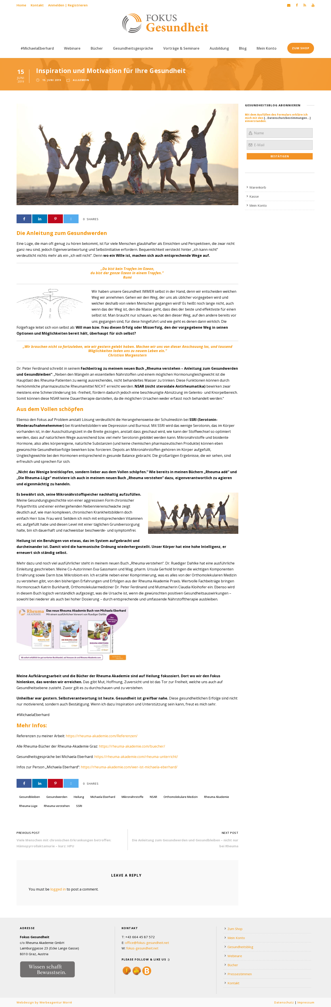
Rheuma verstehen (57, 806)
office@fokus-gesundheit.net (147, 942)
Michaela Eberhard (102, 797)
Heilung (79, 797)
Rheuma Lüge (28, 806)
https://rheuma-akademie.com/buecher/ (132, 746)
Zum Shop (300, 48)
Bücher (97, 48)
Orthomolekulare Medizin (181, 797)
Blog (242, 48)
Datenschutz (284, 1002)
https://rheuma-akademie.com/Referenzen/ (101, 735)
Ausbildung (219, 48)
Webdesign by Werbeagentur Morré (44, 1002)
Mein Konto (266, 48)
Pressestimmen (240, 974)
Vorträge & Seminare (181, 48)
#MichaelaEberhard (37, 48)
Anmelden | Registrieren (68, 5)
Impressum (305, 1002)
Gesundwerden (56, 797)
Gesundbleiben (29, 797)
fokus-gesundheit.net (142, 948)
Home (21, 5)
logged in (58, 889)
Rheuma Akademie (216, 797)
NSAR (153, 797)
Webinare (72, 48)
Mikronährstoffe (132, 797)
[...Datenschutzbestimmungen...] (287, 118)
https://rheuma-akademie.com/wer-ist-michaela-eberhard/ (129, 767)
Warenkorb (257, 187)
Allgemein (81, 80)
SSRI (79, 806)
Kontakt (37, 5)
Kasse (254, 196)
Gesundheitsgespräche (133, 48)
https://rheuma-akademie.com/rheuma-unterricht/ (136, 756)
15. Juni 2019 (51, 80)
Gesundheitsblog (240, 947)
